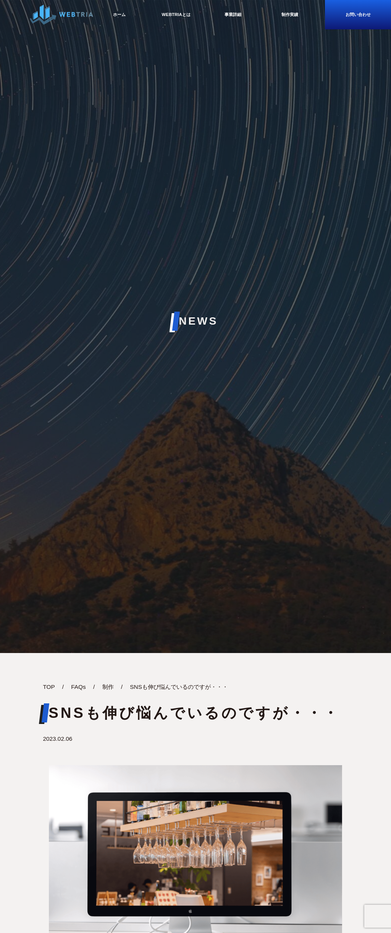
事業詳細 (233, 14)
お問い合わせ (358, 14)
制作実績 (289, 14)
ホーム (119, 14)
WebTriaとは (176, 14)
